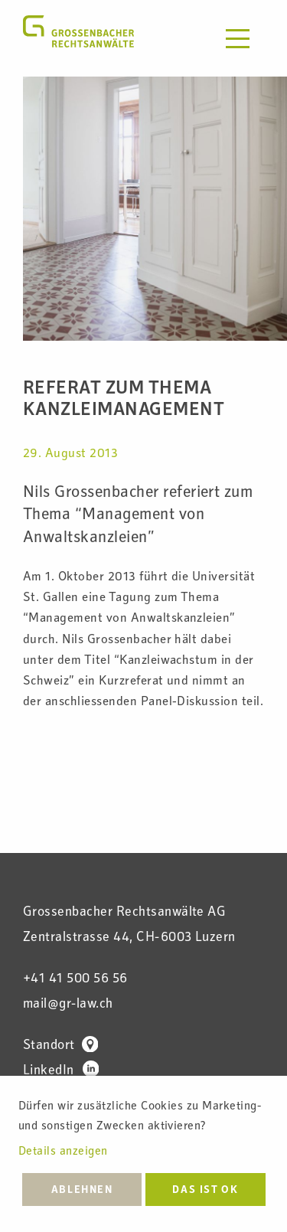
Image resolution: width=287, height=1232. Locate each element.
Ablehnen (82, 1190)
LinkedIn (61, 1071)
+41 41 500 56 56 (75, 979)
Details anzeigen (63, 1152)
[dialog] (143, 1154)
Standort (60, 1046)
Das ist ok (205, 1190)
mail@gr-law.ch (68, 1004)
